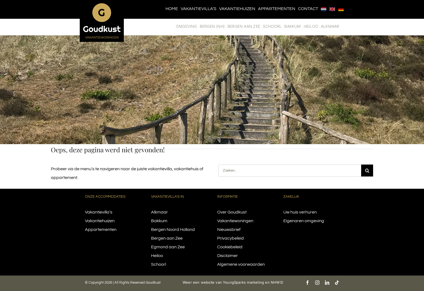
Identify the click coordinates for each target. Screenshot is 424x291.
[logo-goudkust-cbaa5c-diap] (101, 5)
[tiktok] (337, 282)
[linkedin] (327, 282)
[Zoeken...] (290, 171)
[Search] (367, 171)
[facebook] (307, 282)
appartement (64, 177)
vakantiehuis (186, 169)
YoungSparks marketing (243, 282)
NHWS (276, 282)
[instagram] (317, 282)
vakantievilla (160, 169)
